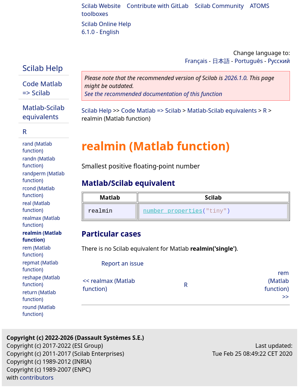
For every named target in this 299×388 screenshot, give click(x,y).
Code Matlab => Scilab (42, 88)
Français (196, 61)
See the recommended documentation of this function (153, 94)
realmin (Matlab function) (42, 236)
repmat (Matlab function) (40, 266)
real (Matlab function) (36, 206)
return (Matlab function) (39, 296)
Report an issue (122, 263)
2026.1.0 (235, 78)
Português (248, 61)
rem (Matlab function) (36, 251)
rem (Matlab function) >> (277, 285)
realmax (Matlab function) (41, 221)
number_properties (172, 211)
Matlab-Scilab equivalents (43, 112)
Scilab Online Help (106, 24)
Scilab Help (42, 68)
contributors (37, 377)
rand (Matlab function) (37, 147)
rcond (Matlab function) (38, 192)
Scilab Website (101, 6)
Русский (279, 61)
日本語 (221, 61)
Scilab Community (219, 6)
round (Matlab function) (38, 310)
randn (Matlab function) (38, 162)
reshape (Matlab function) (41, 281)
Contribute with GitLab (157, 6)
